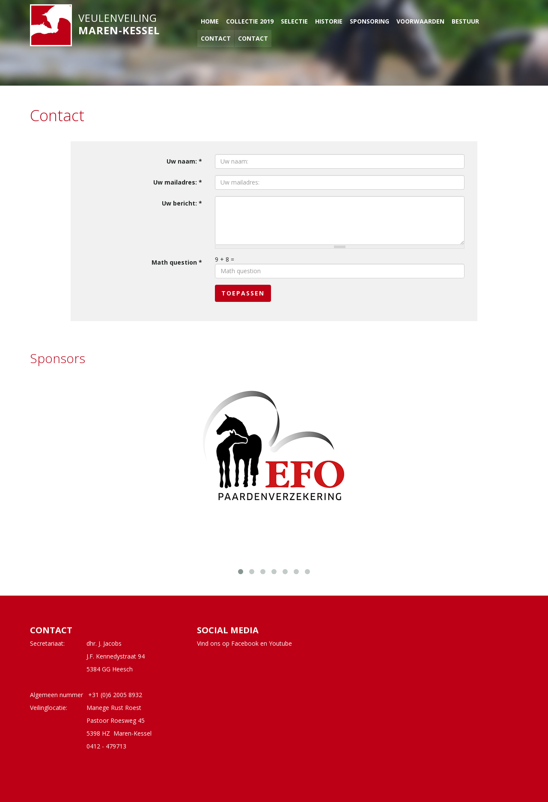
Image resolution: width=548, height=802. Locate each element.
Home (210, 21)
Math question (177, 262)
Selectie (294, 21)
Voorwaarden (420, 21)
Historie (328, 21)
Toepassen (243, 293)
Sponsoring (369, 21)
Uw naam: (184, 161)
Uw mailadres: (177, 182)
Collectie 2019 (250, 21)
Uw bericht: (182, 203)
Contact (216, 38)
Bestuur (465, 21)
